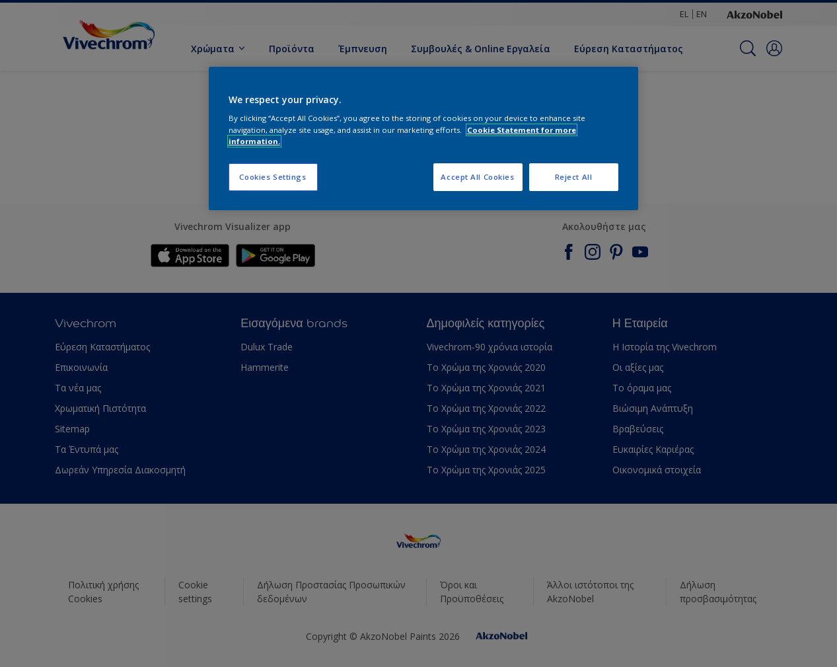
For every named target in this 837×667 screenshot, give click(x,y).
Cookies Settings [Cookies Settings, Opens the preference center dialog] (272, 177)
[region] (423, 138)
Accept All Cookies (477, 177)
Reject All (574, 177)
